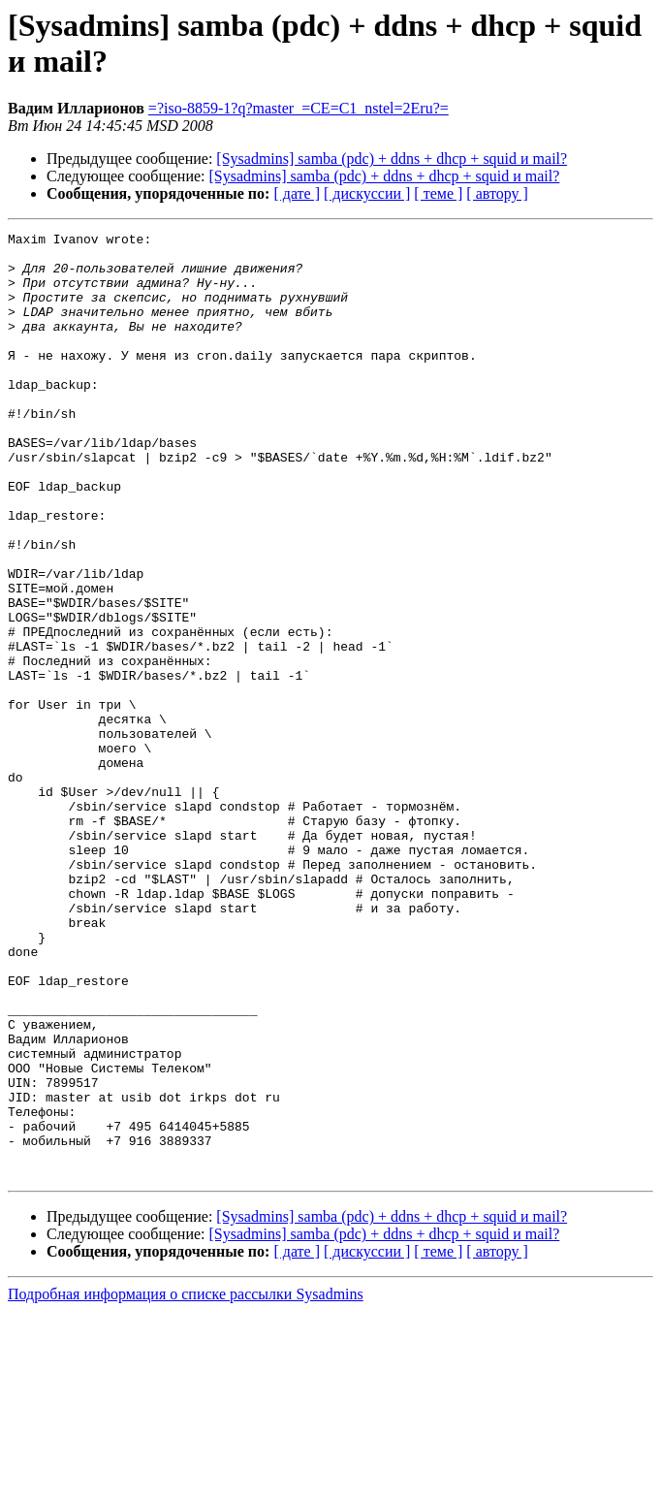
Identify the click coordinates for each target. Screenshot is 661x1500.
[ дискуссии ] (367, 193)
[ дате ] (296, 193)
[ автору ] (496, 193)
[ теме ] (438, 193)
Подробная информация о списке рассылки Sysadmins (185, 1483)
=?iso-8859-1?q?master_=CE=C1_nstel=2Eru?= (298, 108)
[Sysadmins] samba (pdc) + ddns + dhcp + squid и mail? (391, 158)
